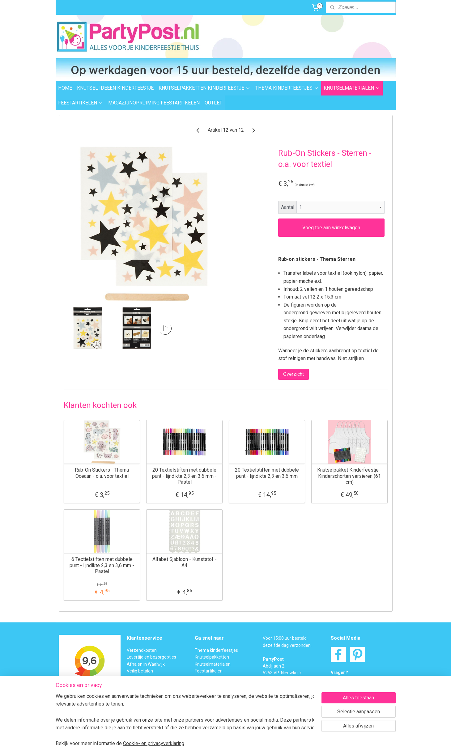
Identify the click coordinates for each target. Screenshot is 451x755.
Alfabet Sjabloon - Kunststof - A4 (184, 562)
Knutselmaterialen (213, 664)
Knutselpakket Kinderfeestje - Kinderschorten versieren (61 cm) (349, 476)
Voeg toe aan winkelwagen (331, 228)
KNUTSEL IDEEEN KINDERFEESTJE (115, 88)
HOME (65, 88)
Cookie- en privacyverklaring (153, 743)
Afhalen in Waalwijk (146, 664)
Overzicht (293, 374)
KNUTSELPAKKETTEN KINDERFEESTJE (204, 88)
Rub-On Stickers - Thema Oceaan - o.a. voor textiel (102, 473)
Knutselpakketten (212, 657)
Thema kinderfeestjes (216, 650)
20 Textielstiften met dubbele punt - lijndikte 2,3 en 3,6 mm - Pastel (184, 476)
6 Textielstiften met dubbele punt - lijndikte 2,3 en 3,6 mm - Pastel (102, 565)
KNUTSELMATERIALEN (352, 88)
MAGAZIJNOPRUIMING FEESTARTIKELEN (154, 103)
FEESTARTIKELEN (80, 103)
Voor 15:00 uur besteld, (285, 638)
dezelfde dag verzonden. (287, 645)
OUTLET (213, 103)
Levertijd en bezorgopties (151, 657)
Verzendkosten (142, 650)
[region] (185, 719)
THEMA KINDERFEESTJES (287, 88)
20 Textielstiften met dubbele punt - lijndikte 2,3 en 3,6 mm (267, 473)
